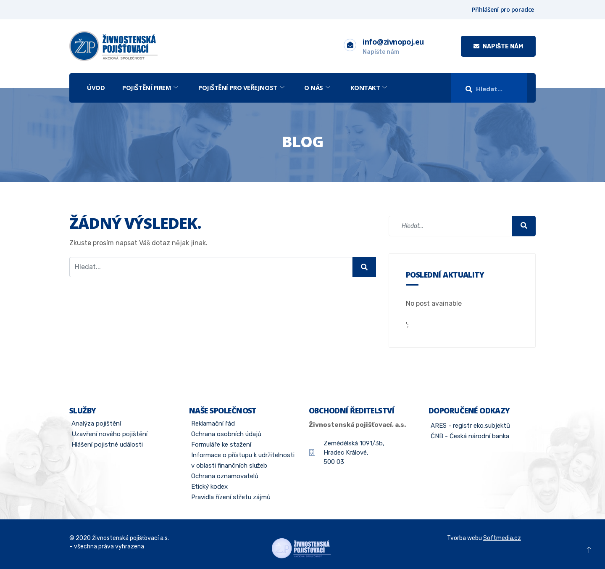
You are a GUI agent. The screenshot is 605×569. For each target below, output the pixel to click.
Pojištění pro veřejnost (241, 87)
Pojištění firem (150, 87)
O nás (317, 87)
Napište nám (498, 46)
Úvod (96, 87)
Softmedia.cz (502, 538)
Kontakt (368, 87)
